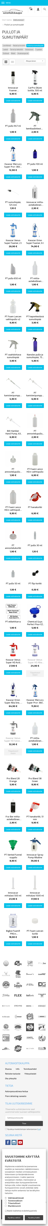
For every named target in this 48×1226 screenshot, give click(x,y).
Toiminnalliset (15, 1200)
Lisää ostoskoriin (13, 100)
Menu (6, 3)
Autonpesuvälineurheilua (16, 1091)
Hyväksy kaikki (34, 1217)
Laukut (5, 49)
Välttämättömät (16, 1198)
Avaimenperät (23, 53)
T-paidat (38, 49)
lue (39, 1129)
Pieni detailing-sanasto (15, 1096)
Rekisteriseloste (12, 1073)
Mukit (13, 53)
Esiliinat (6, 53)
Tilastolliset (14, 1203)
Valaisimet (29, 49)
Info (17, 1069)
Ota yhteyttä (10, 1078)
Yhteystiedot (30, 1073)
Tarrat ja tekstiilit (16, 49)
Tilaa (24, 1123)
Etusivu (8, 1069)
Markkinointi (14, 1206)
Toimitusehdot (30, 1069)
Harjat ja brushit (19, 45)
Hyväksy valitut (14, 1217)
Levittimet (7, 45)
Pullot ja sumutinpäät (35, 45)
